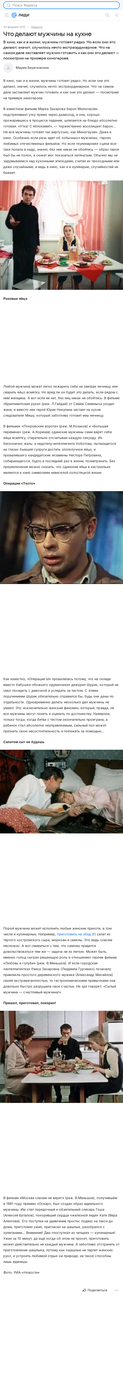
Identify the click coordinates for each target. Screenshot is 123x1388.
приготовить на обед (74, 934)
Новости (36, 27)
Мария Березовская (32, 68)
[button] (61, 235)
